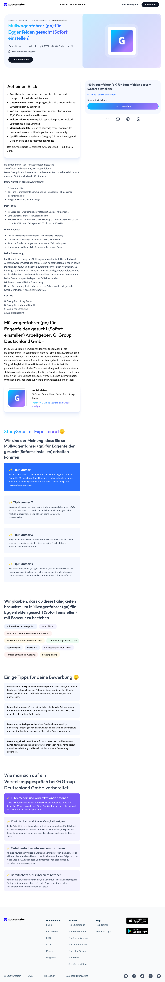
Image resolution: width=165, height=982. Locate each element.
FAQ (48, 938)
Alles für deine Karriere (73, 4)
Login (49, 925)
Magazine (51, 957)
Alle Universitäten (77, 964)
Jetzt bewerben (20, 59)
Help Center (102, 925)
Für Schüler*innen (77, 931)
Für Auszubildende (78, 938)
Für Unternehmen (77, 944)
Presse (49, 951)
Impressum (52, 931)
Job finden (150, 4)
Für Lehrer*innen (77, 951)
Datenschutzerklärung (77, 976)
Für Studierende (76, 925)
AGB (48, 944)
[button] (107, 119)
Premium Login (103, 931)
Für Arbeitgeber (130, 4)
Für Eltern (73, 957)
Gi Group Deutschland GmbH (101, 94)
